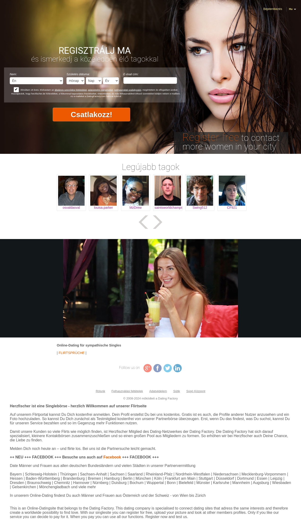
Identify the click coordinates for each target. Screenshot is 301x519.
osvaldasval (71, 207)
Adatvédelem (158, 391)
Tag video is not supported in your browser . (150, 288)
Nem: (13, 74)
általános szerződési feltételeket (71, 90)
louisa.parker (103, 207)
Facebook (112, 457)
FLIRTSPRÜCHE (72, 353)
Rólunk (100, 391)
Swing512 (200, 207)
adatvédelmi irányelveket (100, 90)
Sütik (176, 391)
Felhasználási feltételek (127, 391)
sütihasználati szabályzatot (127, 90)
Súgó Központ (195, 391)
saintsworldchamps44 (168, 207)
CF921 (232, 207)
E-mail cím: (130, 74)
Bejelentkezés (272, 9)
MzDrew (135, 207)
